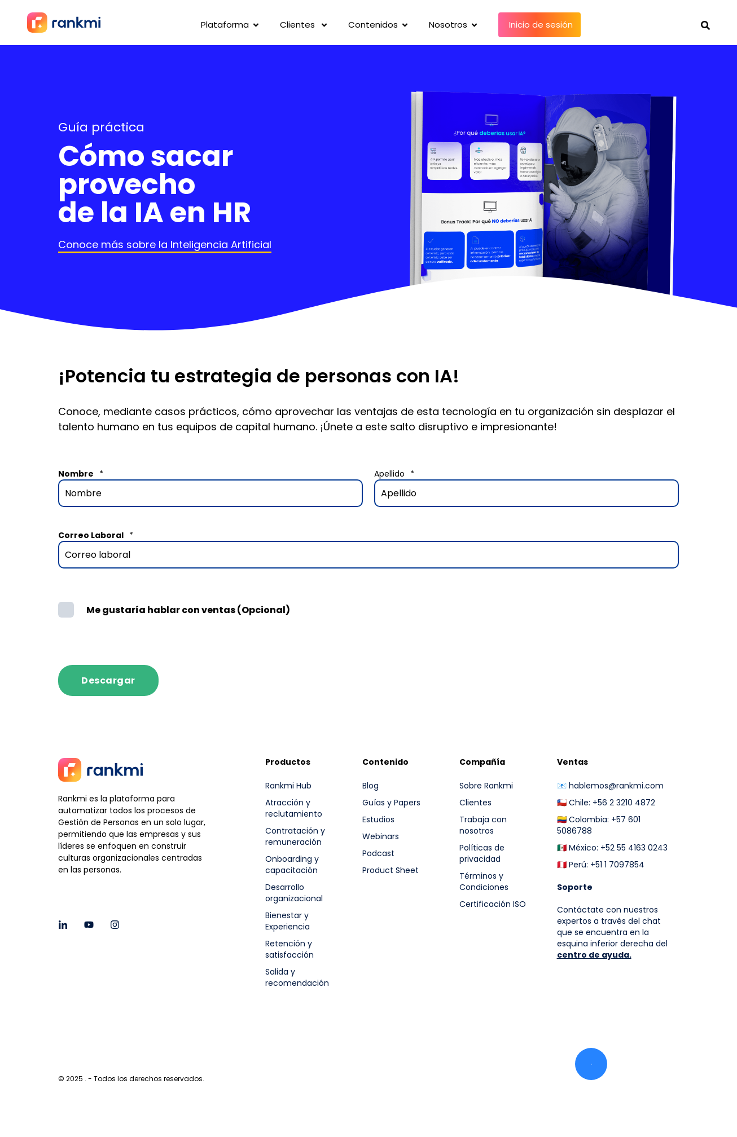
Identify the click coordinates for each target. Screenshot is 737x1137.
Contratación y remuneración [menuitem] (295, 836)
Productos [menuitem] (287, 763)
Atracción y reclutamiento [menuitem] (293, 808)
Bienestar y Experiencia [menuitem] (287, 921)
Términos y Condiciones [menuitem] (483, 881)
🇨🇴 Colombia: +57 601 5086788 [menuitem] (599, 825)
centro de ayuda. (594, 954)
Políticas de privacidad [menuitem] (482, 853)
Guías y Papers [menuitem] (391, 802)
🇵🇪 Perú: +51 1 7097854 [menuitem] (600, 864)
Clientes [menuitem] (475, 802)
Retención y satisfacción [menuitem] (289, 949)
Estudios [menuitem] (378, 819)
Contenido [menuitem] (385, 763)
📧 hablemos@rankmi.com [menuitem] (610, 785)
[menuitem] (500, 934)
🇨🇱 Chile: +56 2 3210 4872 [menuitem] (606, 802)
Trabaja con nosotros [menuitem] (483, 825)
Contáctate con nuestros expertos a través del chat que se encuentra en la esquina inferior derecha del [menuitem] (612, 926)
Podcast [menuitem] (378, 853)
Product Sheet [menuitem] (390, 870)
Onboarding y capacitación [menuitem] (292, 864)
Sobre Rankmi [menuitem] (486, 785)
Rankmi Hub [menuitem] (288, 785)
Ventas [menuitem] (572, 763)
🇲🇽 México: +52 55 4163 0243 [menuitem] (612, 847)
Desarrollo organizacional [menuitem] (294, 893)
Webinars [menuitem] (380, 836)
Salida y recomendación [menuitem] (297, 977)
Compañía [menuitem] (482, 763)
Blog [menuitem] (370, 785)
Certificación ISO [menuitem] (492, 904)
